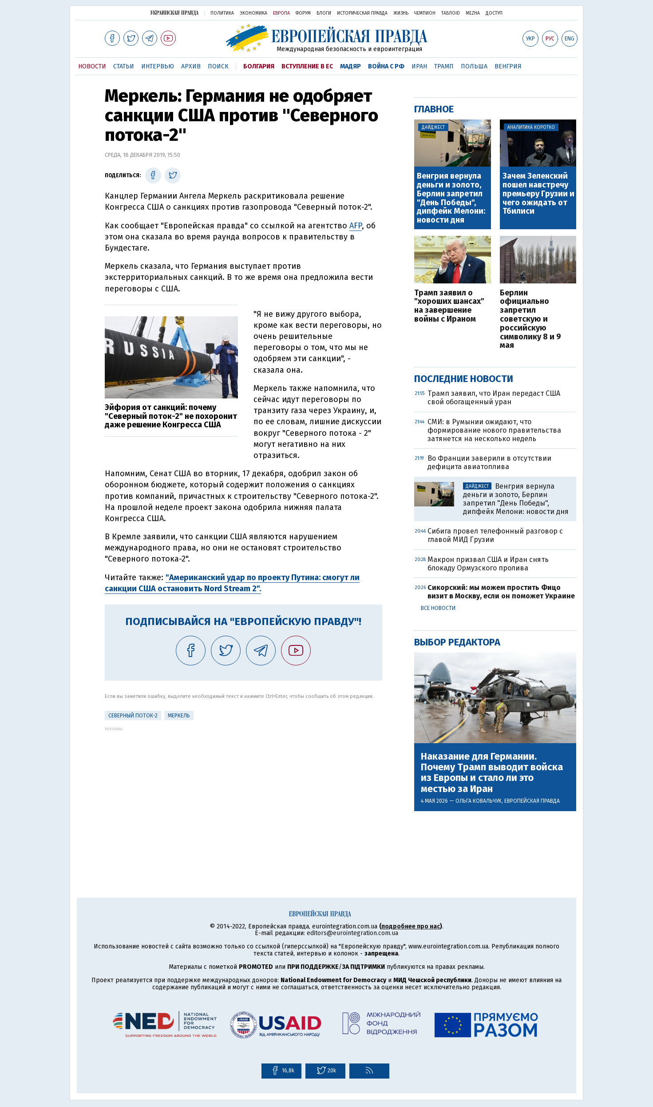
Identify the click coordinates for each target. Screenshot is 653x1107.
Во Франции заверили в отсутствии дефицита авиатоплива (489, 462)
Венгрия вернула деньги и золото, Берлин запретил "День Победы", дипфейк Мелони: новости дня (451, 198)
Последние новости (463, 379)
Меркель (179, 716)
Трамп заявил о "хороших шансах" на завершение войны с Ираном (449, 306)
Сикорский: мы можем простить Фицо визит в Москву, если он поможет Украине (501, 591)
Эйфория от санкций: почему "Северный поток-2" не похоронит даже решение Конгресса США (171, 416)
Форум (303, 13)
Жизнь (400, 13)
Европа (281, 13)
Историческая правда (362, 13)
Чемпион (424, 13)
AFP (355, 226)
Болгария (258, 66)
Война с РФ (386, 66)
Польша (474, 66)
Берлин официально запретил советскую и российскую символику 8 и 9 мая (530, 319)
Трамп (444, 66)
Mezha (473, 13)
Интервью (157, 66)
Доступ (494, 13)
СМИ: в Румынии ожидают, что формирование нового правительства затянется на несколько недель (494, 430)
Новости (92, 66)
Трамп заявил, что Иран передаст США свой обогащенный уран (493, 397)
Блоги (324, 13)
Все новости (438, 608)
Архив (191, 66)
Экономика (253, 13)
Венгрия (508, 66)
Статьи (123, 66)
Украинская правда (174, 12)
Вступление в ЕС (307, 66)
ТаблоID (450, 13)
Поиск (218, 66)
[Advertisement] (243, 793)
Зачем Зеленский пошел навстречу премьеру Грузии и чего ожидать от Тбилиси (538, 194)
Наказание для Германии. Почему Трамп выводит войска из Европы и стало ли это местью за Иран (492, 772)
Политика (222, 13)
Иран (419, 66)
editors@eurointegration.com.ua (352, 933)
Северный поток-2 (133, 716)
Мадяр (350, 66)
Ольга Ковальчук (478, 801)
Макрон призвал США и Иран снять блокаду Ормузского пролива (488, 563)
